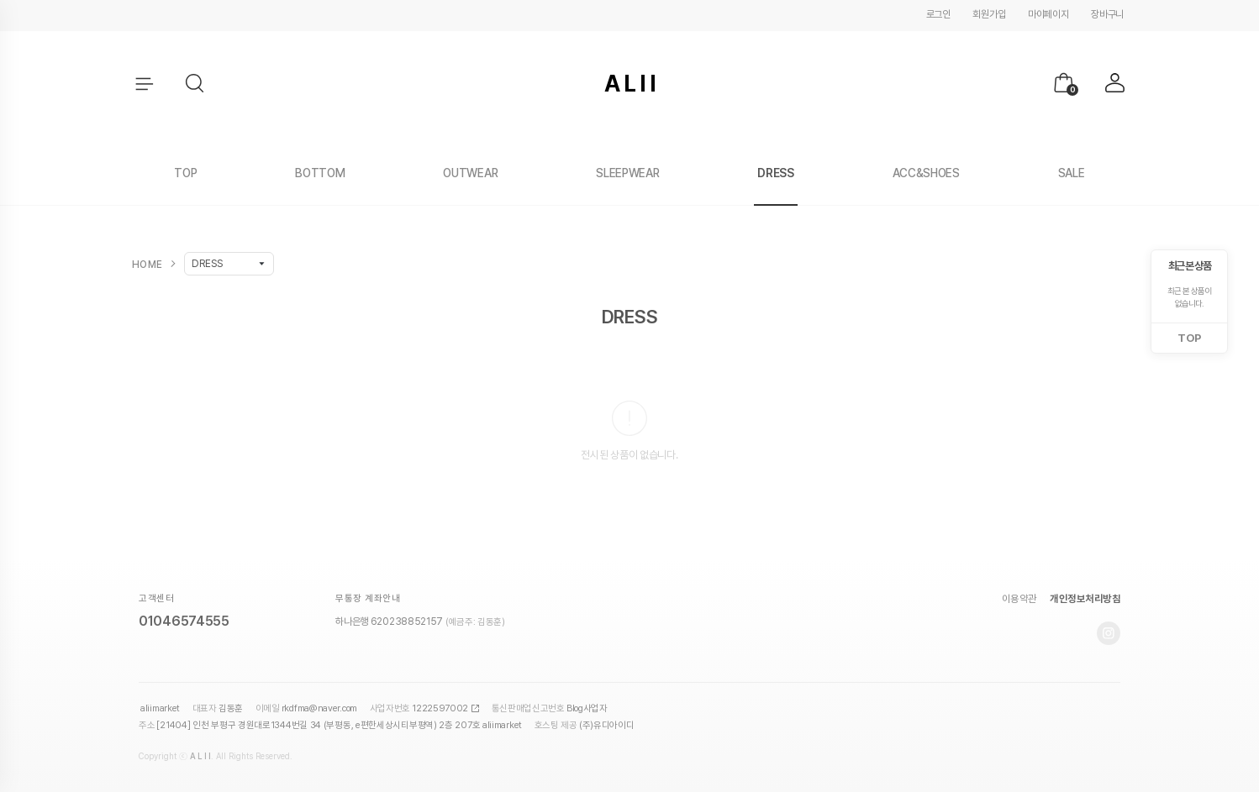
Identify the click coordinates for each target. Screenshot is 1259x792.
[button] (195, 84)
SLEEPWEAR (627, 173)
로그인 (938, 14)
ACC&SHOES (926, 173)
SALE (1071, 173)
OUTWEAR (470, 173)
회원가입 (988, 14)
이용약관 (1019, 599)
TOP (185, 173)
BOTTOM (320, 173)
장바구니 (1107, 14)
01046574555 (184, 621)
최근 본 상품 (1189, 266)
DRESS (775, 173)
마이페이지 (1048, 14)
